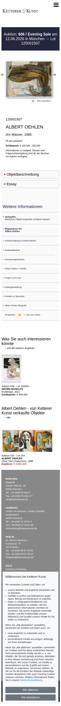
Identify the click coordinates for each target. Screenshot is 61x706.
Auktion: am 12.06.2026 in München (30, 36)
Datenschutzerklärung (31, 680)
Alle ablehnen (30, 689)
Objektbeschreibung (23, 174)
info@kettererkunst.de (17, 499)
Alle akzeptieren (30, 697)
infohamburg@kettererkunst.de (21, 528)
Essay (11, 184)
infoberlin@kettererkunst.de (20, 557)
